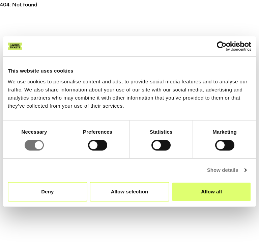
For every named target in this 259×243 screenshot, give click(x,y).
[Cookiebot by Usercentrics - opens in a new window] (221, 46)
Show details (222, 170)
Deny (47, 191)
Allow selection (129, 191)
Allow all (211, 191)
